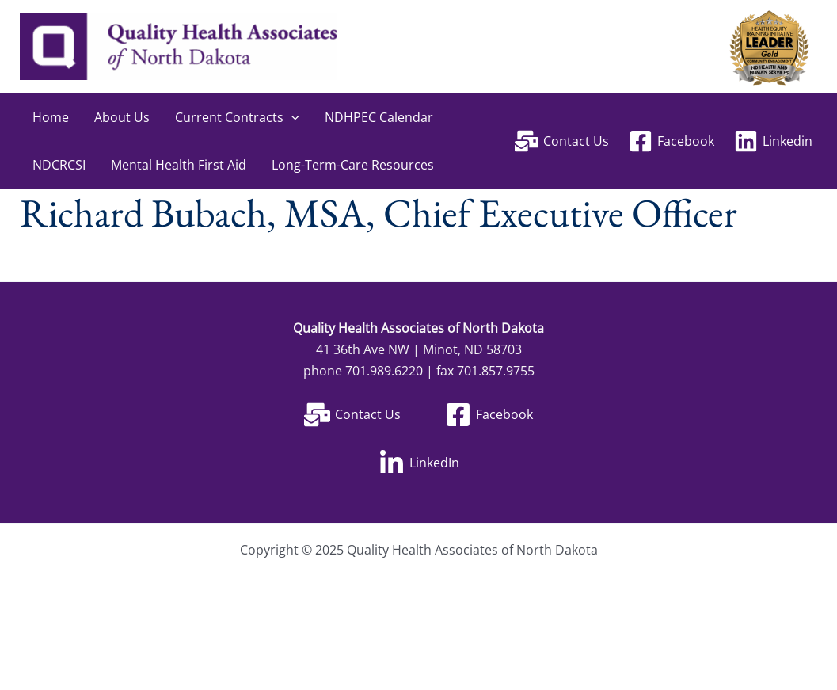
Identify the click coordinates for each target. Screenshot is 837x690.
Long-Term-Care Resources (353, 164)
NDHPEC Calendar (379, 117)
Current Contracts (237, 117)
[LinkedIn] (418, 463)
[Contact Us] (562, 141)
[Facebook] (671, 141)
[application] (291, 117)
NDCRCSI (59, 164)
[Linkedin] (773, 141)
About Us (122, 117)
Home (50, 117)
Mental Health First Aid (178, 164)
